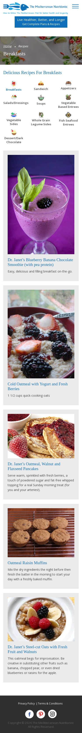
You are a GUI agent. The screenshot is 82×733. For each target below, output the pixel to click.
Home (7, 46)
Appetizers (68, 88)
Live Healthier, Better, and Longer (41, 22)
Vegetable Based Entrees (68, 105)
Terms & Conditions (50, 703)
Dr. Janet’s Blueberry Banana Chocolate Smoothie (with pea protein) (40, 262)
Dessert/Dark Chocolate (13, 140)
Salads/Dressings (15, 103)
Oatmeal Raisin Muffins (27, 562)
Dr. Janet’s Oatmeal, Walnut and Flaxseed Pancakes (34, 466)
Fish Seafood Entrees (68, 122)
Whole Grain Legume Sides (41, 122)
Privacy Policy (26, 703)
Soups (41, 103)
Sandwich (41, 89)
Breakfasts (13, 89)
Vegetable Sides (14, 122)
